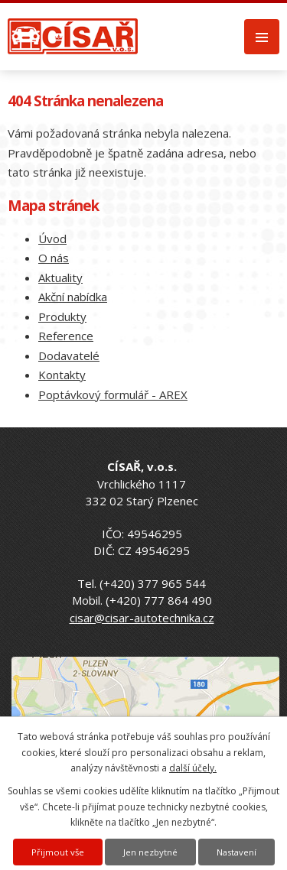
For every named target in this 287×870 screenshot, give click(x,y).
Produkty (62, 316)
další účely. (193, 767)
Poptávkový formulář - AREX (113, 394)
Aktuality (60, 277)
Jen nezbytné (150, 852)
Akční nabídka (72, 296)
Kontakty (62, 374)
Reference (65, 335)
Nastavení (236, 852)
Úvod (52, 238)
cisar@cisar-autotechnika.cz (142, 617)
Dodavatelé (68, 355)
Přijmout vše (57, 852)
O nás (53, 257)
